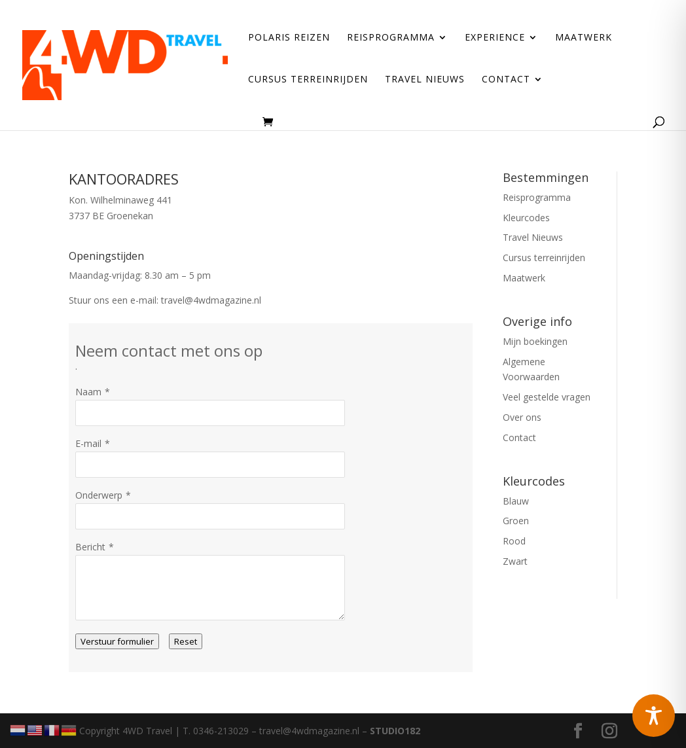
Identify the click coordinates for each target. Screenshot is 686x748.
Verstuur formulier (117, 641)
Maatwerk (583, 38)
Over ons (522, 417)
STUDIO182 (395, 730)
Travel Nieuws (425, 80)
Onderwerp (98, 495)
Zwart (515, 561)
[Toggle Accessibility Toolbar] (653, 715)
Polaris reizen (289, 38)
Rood (514, 541)
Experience (495, 38)
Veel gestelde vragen (546, 397)
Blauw (516, 501)
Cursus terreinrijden (308, 80)
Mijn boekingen (535, 341)
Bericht (90, 547)
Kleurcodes (526, 217)
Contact (506, 80)
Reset (185, 641)
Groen (516, 520)
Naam (88, 391)
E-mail (88, 443)
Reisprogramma (391, 38)
